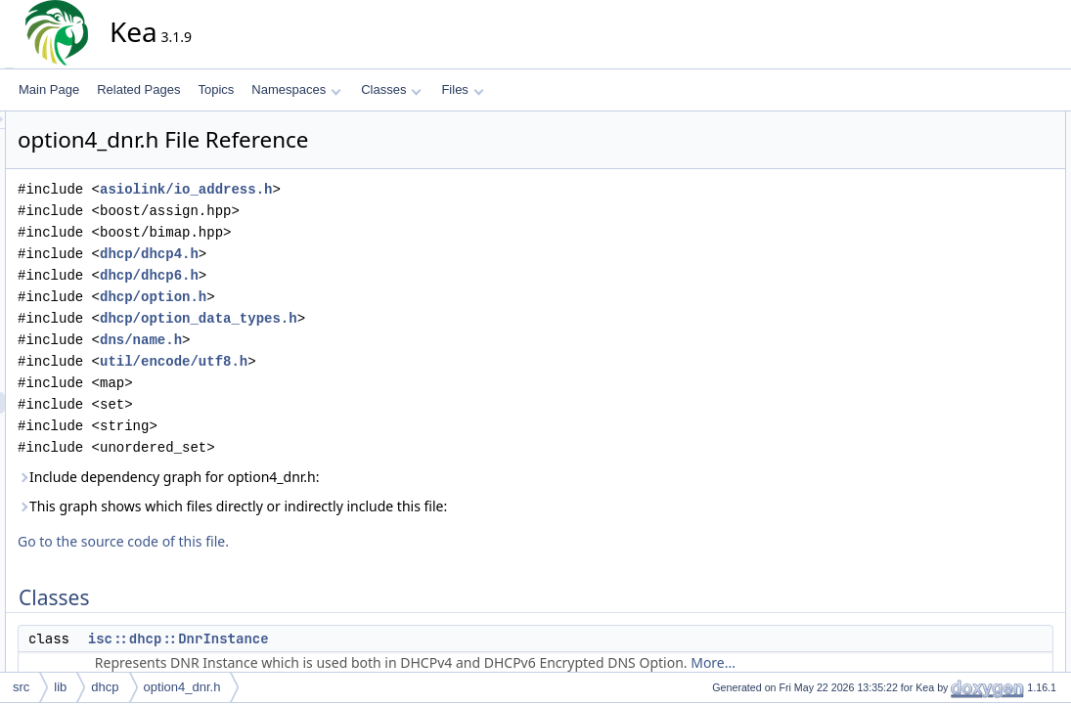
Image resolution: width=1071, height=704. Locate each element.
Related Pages (138, 89)
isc (944, 251)
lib (60, 687)
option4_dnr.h (182, 687)
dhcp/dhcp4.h (325, 253)
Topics (216, 89)
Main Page (49, 89)
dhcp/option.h (329, 296)
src (21, 687)
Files (462, 89)
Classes (391, 89)
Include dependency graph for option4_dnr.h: (344, 476)
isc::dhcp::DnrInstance (354, 638)
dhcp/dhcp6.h (325, 275)
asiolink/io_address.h (362, 189)
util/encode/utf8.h (350, 361)
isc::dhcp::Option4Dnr (993, 208)
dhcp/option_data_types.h (374, 318)
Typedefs (945, 294)
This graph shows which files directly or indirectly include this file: (408, 506)
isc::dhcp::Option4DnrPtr (1001, 316)
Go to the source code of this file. (299, 541)
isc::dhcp (960, 273)
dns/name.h (317, 339)
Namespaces (295, 89)
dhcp (104, 687)
